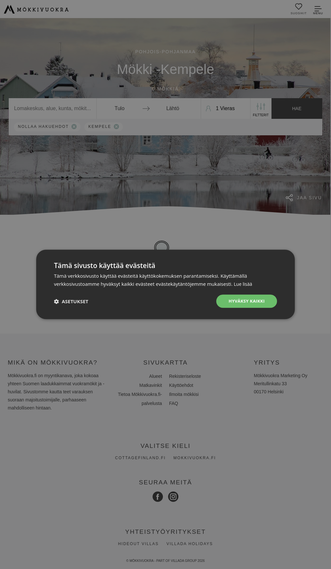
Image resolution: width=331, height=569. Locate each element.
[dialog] (165, 284)
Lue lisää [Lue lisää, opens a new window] (243, 283)
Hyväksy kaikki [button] (245, 301)
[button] (71, 301)
